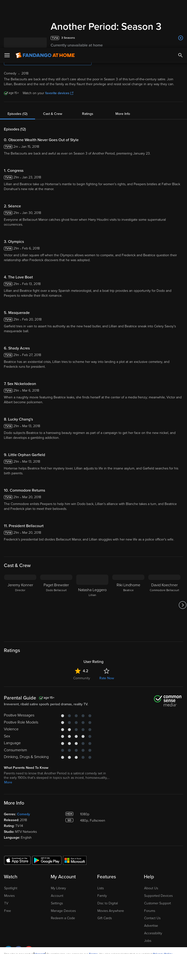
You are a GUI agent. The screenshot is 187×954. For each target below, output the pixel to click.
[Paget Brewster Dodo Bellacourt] (56, 605)
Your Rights (146, 911)
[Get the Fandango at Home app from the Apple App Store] (17, 860)
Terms (93, 906)
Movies (9, 896)
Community (81, 678)
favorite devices (59, 93)
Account (57, 896)
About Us (151, 888)
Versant (39, 906)
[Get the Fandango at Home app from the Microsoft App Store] (75, 860)
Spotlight (10, 888)
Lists (100, 888)
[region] (93, 926)
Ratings (87, 114)
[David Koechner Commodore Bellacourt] (164, 605)
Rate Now (106, 678)
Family (102, 896)
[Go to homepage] (45, 7)
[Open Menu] (7, 7)
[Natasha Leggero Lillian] (92, 605)
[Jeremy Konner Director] (20, 605)
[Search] (180, 7)
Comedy (23, 814)
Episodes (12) (18, 114)
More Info (122, 114)
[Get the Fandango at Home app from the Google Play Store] (47, 860)
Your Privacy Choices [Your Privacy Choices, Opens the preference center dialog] (74, 946)
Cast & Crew (52, 114)
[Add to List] (180, 38)
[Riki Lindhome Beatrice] (128, 605)
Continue (111, 946)
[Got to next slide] (182, 605)
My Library (58, 888)
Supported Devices (158, 896)
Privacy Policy (162, 906)
